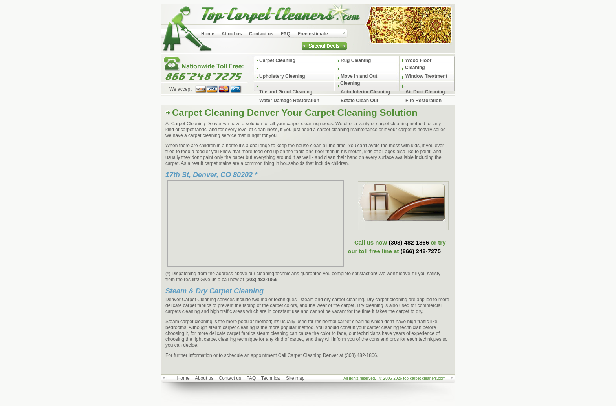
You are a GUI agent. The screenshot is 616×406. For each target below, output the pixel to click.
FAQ (251, 378)
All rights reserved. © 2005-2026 (394, 378)
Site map (295, 378)
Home (183, 378)
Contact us (230, 378)
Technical (271, 378)
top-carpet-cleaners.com (424, 378)
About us (204, 378)
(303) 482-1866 (409, 242)
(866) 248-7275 (420, 251)
